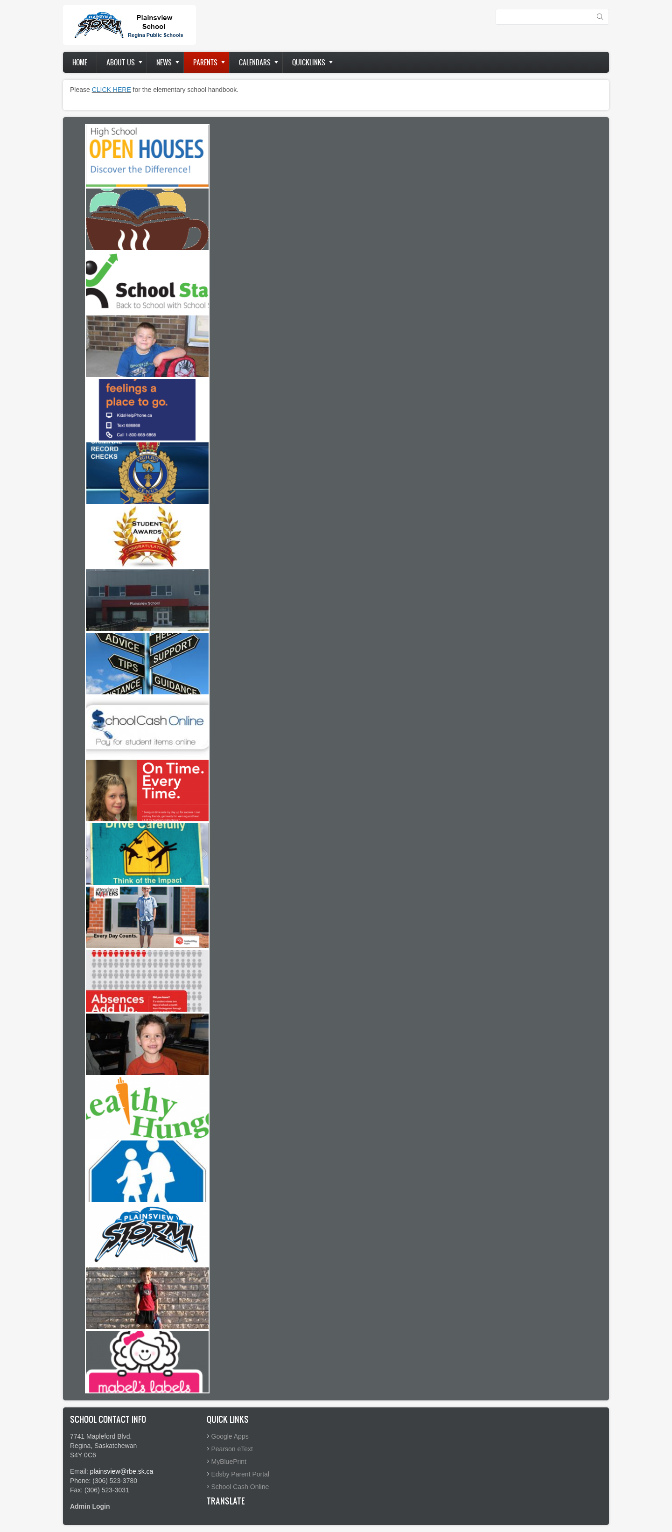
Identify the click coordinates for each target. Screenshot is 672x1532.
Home (79, 62)
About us (120, 62)
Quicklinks (308, 62)
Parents (205, 62)
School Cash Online (240, 1486)
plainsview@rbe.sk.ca (122, 1471)
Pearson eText (232, 1449)
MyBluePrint (228, 1461)
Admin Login (90, 1506)
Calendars (255, 62)
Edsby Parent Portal (240, 1474)
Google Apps (230, 1436)
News (164, 62)
